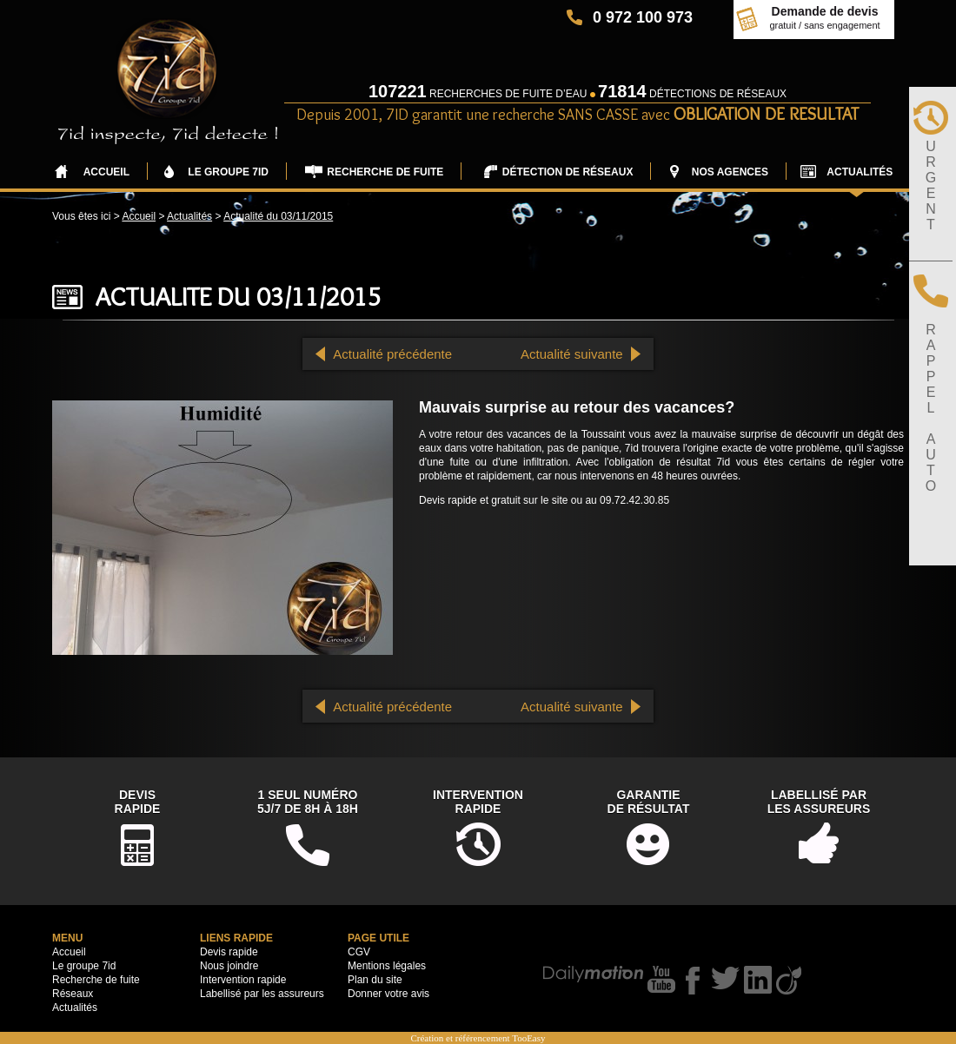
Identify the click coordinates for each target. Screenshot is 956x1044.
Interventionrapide (478, 802)
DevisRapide (138, 802)
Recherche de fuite (96, 980)
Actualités (189, 216)
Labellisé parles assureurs (819, 802)
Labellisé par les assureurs (262, 994)
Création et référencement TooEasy (477, 1038)
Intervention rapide (243, 980)
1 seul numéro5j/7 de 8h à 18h (307, 802)
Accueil (139, 216)
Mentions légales (387, 966)
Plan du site (375, 980)
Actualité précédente (392, 354)
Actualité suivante (572, 354)
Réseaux (72, 994)
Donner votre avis (388, 994)
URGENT (931, 185)
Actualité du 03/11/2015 (278, 216)
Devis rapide (229, 952)
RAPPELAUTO (931, 407)
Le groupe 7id (84, 966)
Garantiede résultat (648, 802)
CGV (359, 952)
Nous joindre (229, 966)
